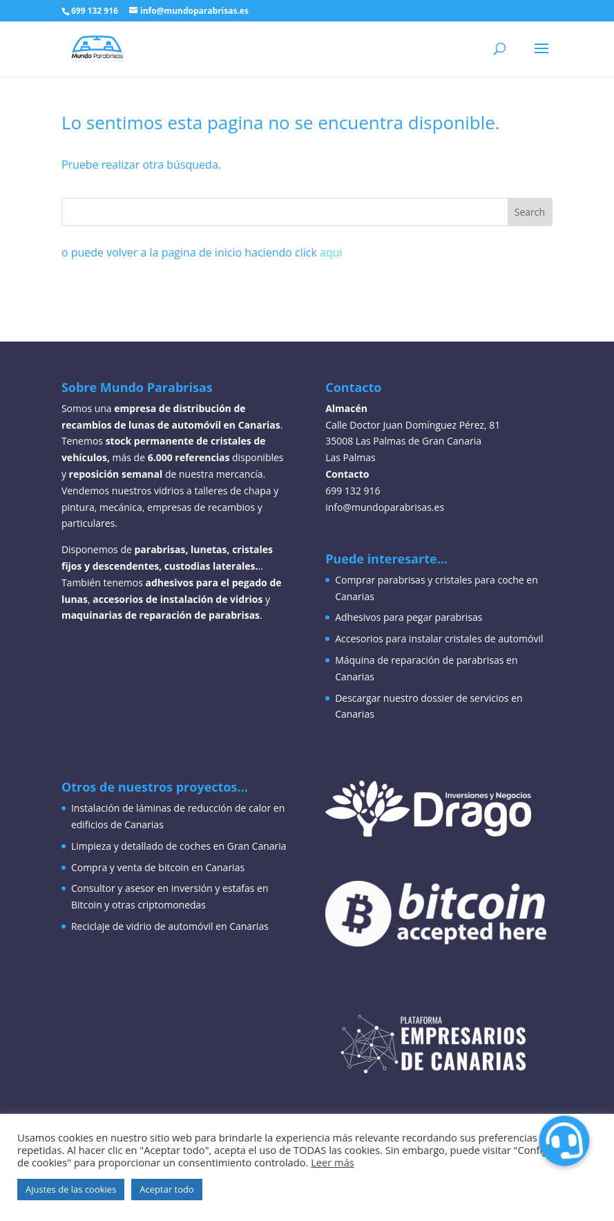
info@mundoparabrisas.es (384, 507)
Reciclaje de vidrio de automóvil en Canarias (170, 926)
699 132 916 (94, 11)
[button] (563, 1140)
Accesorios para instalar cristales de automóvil (439, 638)
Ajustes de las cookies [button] (71, 1189)
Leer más (332, 1162)
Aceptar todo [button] (166, 1189)
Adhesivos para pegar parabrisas (408, 617)
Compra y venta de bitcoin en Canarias (157, 867)
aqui (331, 252)
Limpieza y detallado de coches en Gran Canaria (179, 845)
